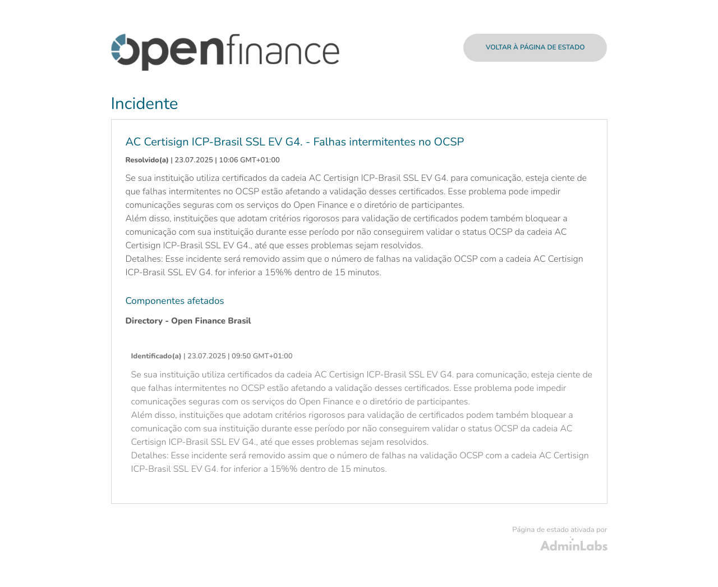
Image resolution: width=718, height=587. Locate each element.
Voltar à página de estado (535, 48)
